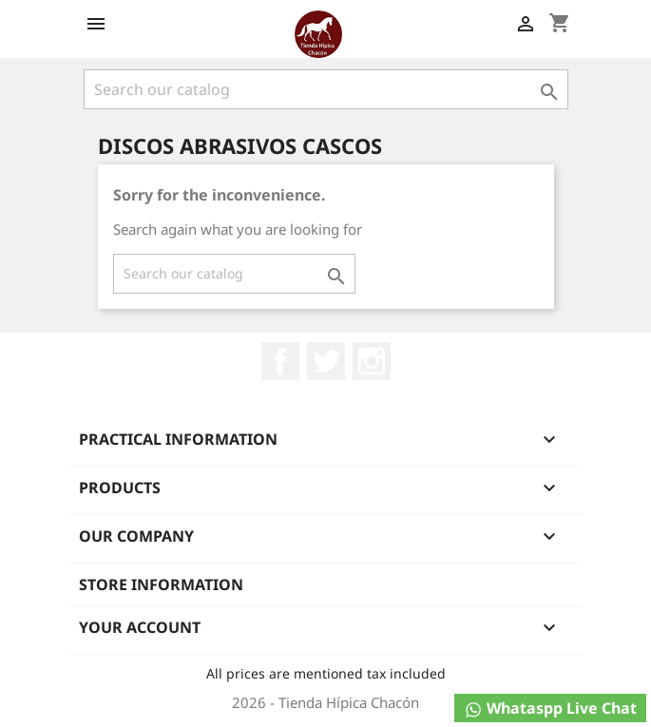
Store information (161, 584)
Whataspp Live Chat (550, 708)
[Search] (326, 89)
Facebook (280, 361)
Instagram (372, 361)
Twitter (326, 361)
